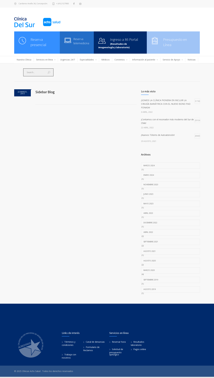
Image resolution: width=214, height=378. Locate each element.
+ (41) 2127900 (62, 4)
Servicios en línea (44, 59)
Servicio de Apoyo (171, 59)
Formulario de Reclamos (91, 350)
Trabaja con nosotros (69, 357)
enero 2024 (148, 175)
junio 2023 (148, 194)
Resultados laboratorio (137, 345)
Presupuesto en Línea (175, 42)
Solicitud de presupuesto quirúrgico (116, 353)
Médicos (105, 59)
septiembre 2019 (150, 279)
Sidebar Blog (45, 92)
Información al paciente (143, 59)
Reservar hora (119, 343)
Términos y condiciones (68, 345)
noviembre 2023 (150, 184)
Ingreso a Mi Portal (124, 39)
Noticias (192, 59)
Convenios (119, 59)
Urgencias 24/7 (67, 59)
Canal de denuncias (95, 343)
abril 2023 (148, 213)
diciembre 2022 (150, 222)
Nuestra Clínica (24, 59)
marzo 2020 (149, 270)
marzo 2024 (149, 165)
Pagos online (139, 350)
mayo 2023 (148, 203)
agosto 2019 (149, 289)
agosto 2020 (149, 260)
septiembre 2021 (150, 241)
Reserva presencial (38, 42)
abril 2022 (148, 232)
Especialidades (87, 59)
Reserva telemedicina (81, 41)
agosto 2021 (149, 251)
